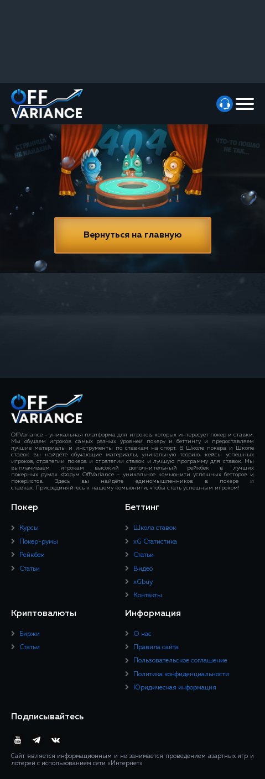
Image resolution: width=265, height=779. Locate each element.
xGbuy (143, 582)
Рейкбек (31, 555)
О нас (142, 634)
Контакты (147, 595)
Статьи (29, 569)
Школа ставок (154, 528)
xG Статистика (155, 542)
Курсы (29, 528)
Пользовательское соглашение (180, 660)
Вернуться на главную (133, 235)
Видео (143, 569)
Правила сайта (156, 647)
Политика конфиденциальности (181, 674)
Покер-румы (38, 542)
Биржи (29, 634)
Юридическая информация (174, 688)
